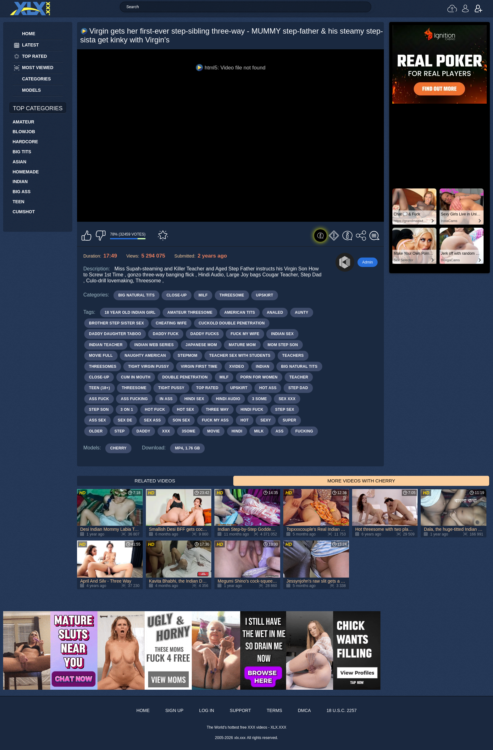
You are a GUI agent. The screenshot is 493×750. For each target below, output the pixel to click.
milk (259, 431)
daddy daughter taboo (115, 334)
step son (99, 409)
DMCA (304, 710)
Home (28, 33)
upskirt (238, 388)
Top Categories (38, 108)
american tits (239, 312)
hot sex (185, 409)
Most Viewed (37, 67)
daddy (143, 431)
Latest (30, 44)
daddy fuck (166, 334)
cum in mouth (136, 377)
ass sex (97, 420)
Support (240, 710)
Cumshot (24, 211)
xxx (166, 431)
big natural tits (299, 366)
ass (279, 431)
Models (31, 90)
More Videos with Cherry (361, 480)
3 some (259, 399)
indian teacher (106, 345)
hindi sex (194, 399)
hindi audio (228, 399)
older (96, 431)
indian (262, 366)
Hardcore (25, 141)
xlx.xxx (240, 738)
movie (213, 431)
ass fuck (99, 399)
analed (275, 312)
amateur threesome (190, 312)
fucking (304, 431)
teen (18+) (99, 388)
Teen (18, 201)
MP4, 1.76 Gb (187, 448)
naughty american (145, 355)
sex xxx (287, 399)
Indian (20, 181)
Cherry (118, 448)
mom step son (283, 345)
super (289, 420)
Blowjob (24, 131)
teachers (293, 355)
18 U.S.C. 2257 (341, 710)
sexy (265, 420)
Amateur (23, 121)
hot (245, 420)
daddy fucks (205, 334)
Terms (274, 710)
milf (224, 377)
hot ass (267, 388)
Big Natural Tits (136, 295)
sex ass (152, 420)
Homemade (26, 171)
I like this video (86, 235)
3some (189, 431)
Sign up (479, 8)
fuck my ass (215, 420)
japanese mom (201, 345)
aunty (301, 312)
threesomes (102, 366)
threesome (134, 388)
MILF (203, 295)
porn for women (259, 377)
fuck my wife (244, 334)
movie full (101, 355)
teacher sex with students (239, 355)
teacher (298, 377)
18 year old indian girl (130, 312)
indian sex (282, 334)
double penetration (185, 377)
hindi (237, 431)
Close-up (176, 295)
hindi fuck (252, 409)
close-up (99, 377)
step (119, 431)
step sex (284, 409)
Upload (452, 8)
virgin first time (199, 366)
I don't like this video (100, 235)
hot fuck (155, 409)
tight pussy (171, 388)
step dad (298, 388)
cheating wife (171, 323)
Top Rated (34, 56)
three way (217, 409)
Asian (19, 161)
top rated (207, 388)
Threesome (231, 295)
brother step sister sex (116, 323)
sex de (125, 420)
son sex (181, 420)
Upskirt (264, 295)
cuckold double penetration (232, 323)
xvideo (236, 366)
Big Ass (21, 191)
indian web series (154, 345)
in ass (166, 399)
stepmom (187, 355)
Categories (36, 78)
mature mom (242, 345)
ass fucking (134, 399)
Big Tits (22, 151)
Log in (465, 8)
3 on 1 (126, 409)
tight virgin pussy (148, 366)
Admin (367, 262)
